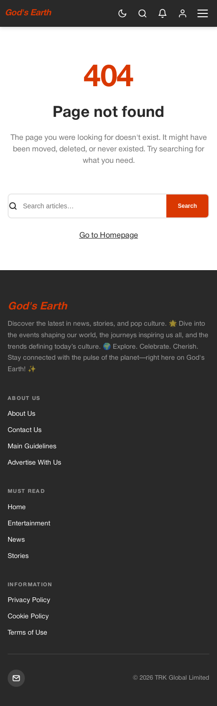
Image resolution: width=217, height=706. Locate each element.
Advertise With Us (34, 463)
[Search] (142, 13)
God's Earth (37, 306)
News (16, 540)
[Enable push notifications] (162, 13)
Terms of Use (27, 633)
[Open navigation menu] (202, 13)
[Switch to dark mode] (122, 13)
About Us (21, 414)
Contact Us (25, 430)
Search (187, 206)
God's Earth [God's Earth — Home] (28, 13)
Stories (18, 556)
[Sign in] (182, 13)
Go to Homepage (108, 235)
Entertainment (29, 524)
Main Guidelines (32, 447)
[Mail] (16, 678)
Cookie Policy (28, 617)
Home (17, 507)
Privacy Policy (29, 600)
